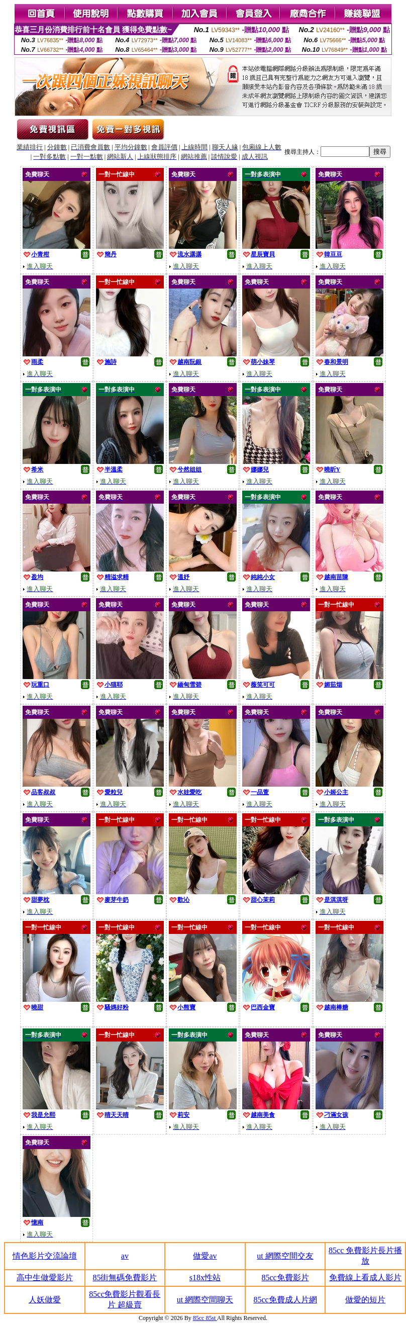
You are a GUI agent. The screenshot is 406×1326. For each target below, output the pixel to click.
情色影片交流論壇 (45, 1256)
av (125, 1256)
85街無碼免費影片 (124, 1277)
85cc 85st (205, 1317)
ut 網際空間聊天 (205, 1299)
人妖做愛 (45, 1299)
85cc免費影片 (285, 1277)
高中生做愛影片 (45, 1277)
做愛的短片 (365, 1299)
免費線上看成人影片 (365, 1277)
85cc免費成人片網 (285, 1299)
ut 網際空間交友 (285, 1256)
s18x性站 (205, 1277)
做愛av (205, 1256)
